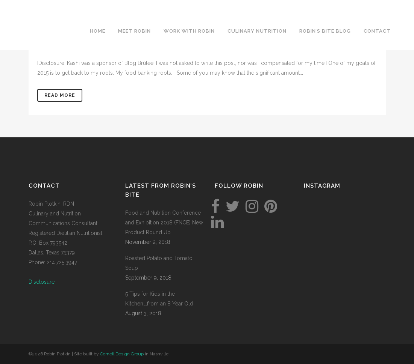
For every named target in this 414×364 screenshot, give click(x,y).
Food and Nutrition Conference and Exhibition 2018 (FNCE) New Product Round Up (164, 222)
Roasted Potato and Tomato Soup (159, 263)
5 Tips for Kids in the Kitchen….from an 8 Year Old (159, 299)
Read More (59, 95)
